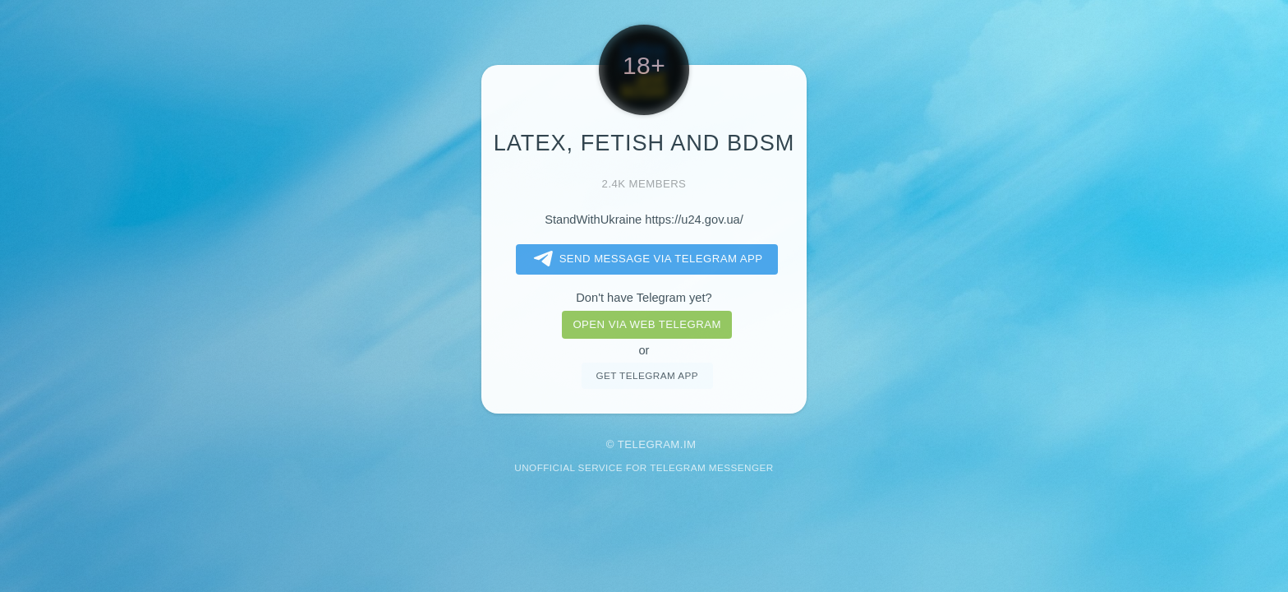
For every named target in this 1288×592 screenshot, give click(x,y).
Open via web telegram (646, 324)
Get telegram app (646, 375)
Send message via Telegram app (645, 259)
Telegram (649, 444)
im (690, 444)
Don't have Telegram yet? (643, 297)
